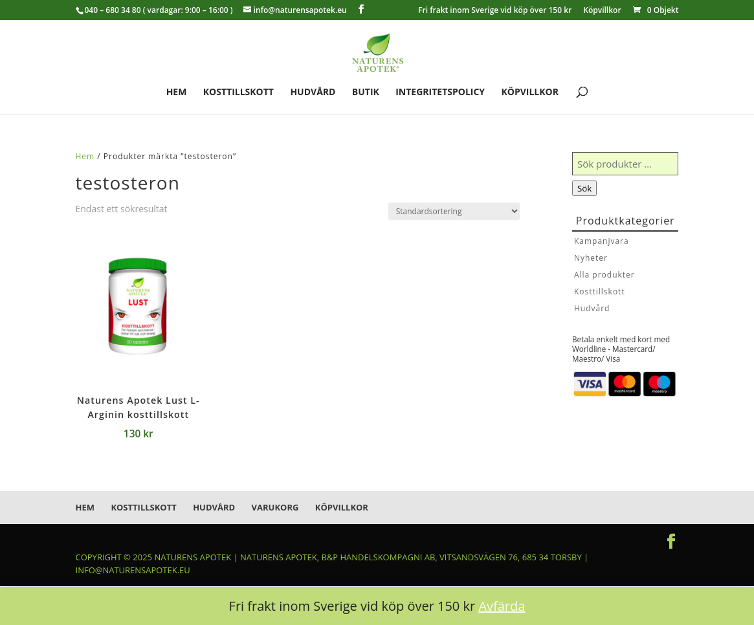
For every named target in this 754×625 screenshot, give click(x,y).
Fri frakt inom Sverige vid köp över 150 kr (494, 11)
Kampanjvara (601, 241)
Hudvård (312, 92)
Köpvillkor (602, 11)
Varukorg (275, 507)
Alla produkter (604, 274)
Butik (365, 92)
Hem (176, 92)
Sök (584, 188)
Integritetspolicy (440, 92)
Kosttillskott (238, 92)
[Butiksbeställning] (454, 211)
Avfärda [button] (501, 606)
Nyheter (591, 257)
